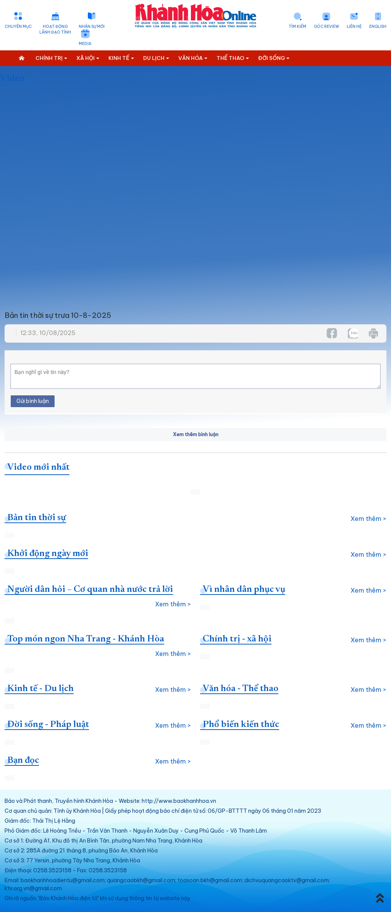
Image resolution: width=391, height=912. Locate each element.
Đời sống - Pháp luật (48, 724)
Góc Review (326, 26)
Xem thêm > (368, 518)
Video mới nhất (38, 467)
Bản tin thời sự (36, 517)
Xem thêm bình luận (195, 434)
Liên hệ (354, 26)
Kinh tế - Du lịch (40, 688)
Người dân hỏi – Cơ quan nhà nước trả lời (90, 589)
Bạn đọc (23, 760)
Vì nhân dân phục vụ (244, 589)
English (377, 26)
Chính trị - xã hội (237, 639)
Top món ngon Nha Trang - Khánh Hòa (85, 639)
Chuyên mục (18, 26)
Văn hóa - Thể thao (240, 688)
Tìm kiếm (297, 26)
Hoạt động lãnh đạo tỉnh (55, 29)
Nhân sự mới (92, 26)
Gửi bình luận (32, 401)
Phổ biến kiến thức (241, 724)
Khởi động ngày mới (47, 553)
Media (85, 43)
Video (12, 78)
